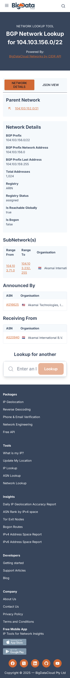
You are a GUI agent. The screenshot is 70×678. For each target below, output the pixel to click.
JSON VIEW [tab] (50, 85)
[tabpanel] (35, 219)
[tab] (19, 85)
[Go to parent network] (9, 108)
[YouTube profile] (57, 663)
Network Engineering (17, 424)
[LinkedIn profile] (35, 663)
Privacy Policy (13, 614)
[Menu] (6, 6)
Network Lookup (15, 483)
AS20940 (12, 337)
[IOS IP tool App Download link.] (35, 642)
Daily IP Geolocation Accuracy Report (29, 504)
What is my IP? (13, 453)
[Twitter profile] (24, 663)
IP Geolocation (13, 402)
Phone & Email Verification (21, 417)
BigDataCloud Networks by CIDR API (35, 56)
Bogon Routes (13, 527)
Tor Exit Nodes (13, 519)
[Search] (63, 6)
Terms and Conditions (18, 621)
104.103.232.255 (26, 268)
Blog (6, 578)
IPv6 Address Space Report (22, 542)
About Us (9, 599)
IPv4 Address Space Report (22, 534)
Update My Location (17, 460)
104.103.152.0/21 (26, 108)
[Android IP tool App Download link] (35, 651)
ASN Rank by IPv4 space (20, 512)
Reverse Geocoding (17, 409)
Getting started (13, 563)
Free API (9, 432)
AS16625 (12, 304)
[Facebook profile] (13, 663)
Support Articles (14, 570)
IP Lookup (10, 468)
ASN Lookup (12, 475)
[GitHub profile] (46, 663)
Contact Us (11, 606)
